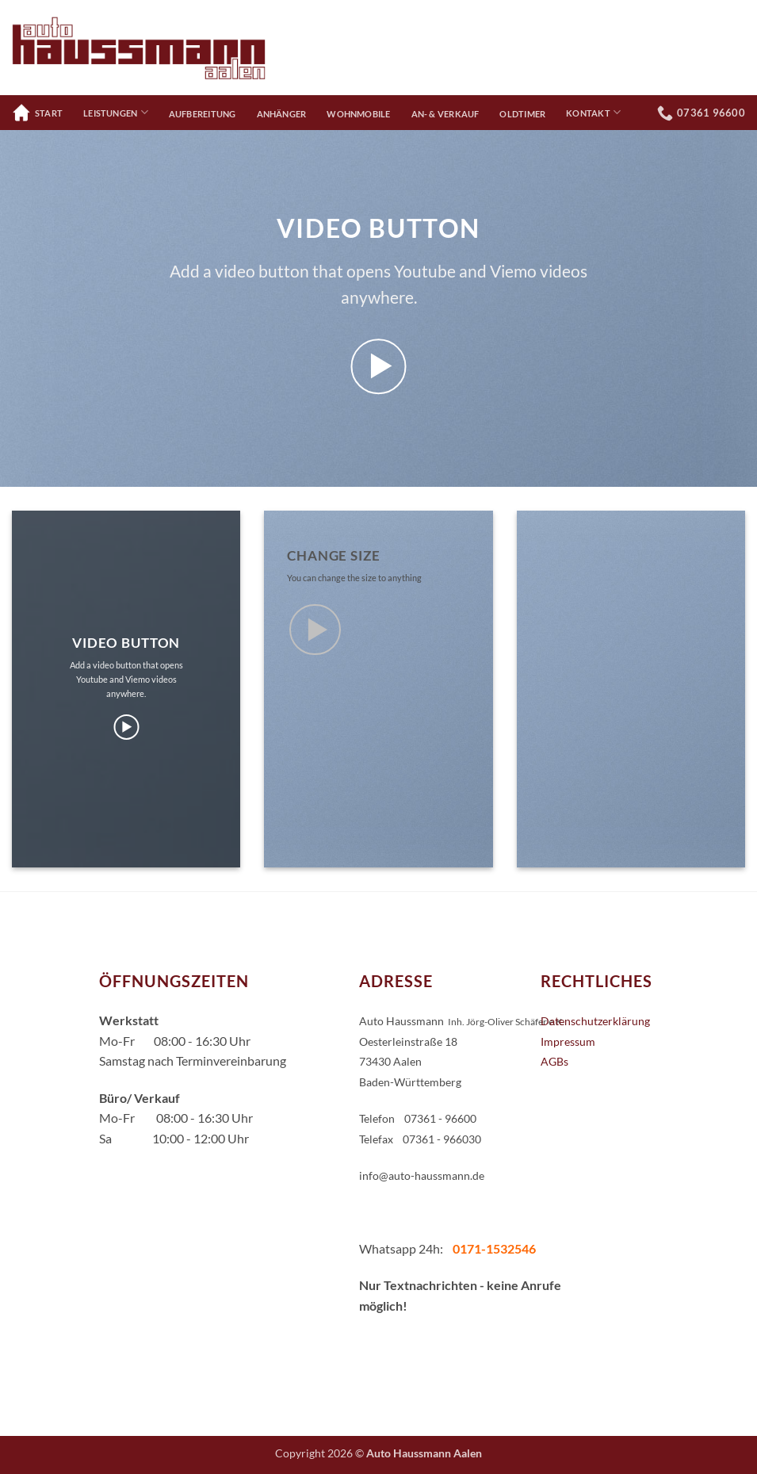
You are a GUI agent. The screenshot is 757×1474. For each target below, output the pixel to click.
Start (37, 112)
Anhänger (282, 114)
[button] (378, 367)
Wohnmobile (358, 114)
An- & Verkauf (445, 114)
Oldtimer (522, 114)
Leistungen (115, 112)
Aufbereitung (202, 114)
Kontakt (593, 112)
